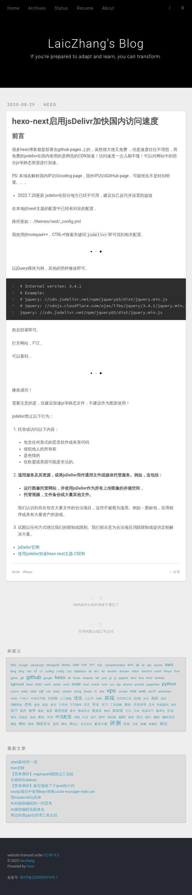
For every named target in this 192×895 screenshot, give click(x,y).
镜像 (143, 724)
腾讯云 (73, 724)
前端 (109, 698)
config (60, 671)
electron (146, 671)
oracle (95, 684)
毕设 (170, 711)
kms (133, 678)
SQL (99, 665)
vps (111, 690)
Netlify (66, 665)
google (47, 678)
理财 (77, 717)
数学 (73, 710)
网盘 (13, 724)
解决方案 (101, 724)
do (103, 671)
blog (21, 671)
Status (61, 8)
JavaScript (37, 665)
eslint (158, 671)
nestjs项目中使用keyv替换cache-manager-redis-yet (53, 791)
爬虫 (41, 717)
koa (141, 678)
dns (96, 671)
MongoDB (53, 665)
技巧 (14, 711)
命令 (146, 698)
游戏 (33, 717)
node (76, 684)
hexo (50, 104)
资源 (126, 724)
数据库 (97, 711)
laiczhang (27, 861)
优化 (78, 698)
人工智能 (65, 698)
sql (41, 691)
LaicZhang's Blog (96, 44)
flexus (168, 671)
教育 (49, 710)
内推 (99, 698)
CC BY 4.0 (51, 855)
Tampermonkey (115, 665)
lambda (159, 678)
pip (119, 684)
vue (133, 691)
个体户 (24, 698)
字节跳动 (76, 704)
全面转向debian (24, 780)
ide (97, 678)
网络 (31, 724)
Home (13, 8)
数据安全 (84, 710)
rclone (15, 691)
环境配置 (63, 717)
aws (169, 664)
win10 (152, 691)
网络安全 (43, 724)
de (90, 671)
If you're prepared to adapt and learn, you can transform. (95, 56)
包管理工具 (124, 698)
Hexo (30, 866)
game (14, 678)
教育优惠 (61, 711)
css (69, 671)
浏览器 (23, 717)
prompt (139, 684)
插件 (23, 711)
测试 (13, 717)
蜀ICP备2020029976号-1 (39, 877)
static (56, 691)
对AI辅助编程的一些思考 (31, 803)
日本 (137, 710)
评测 (115, 723)
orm (104, 684)
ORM (76, 665)
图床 (154, 698)
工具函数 (116, 704)
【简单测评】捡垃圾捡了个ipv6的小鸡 (42, 786)
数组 (107, 710)
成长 (174, 704)
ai (137, 664)
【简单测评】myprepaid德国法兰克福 (42, 774)
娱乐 (53, 704)
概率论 (160, 710)
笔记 (139, 717)
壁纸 (28, 705)
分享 (176, 572)
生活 (85, 717)
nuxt (86, 684)
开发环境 (139, 705)
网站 (22, 724)
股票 (56, 724)
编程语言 (168, 717)
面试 (163, 724)
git (22, 678)
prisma (127, 684)
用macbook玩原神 (26, 797)
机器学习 (148, 710)
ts (95, 691)
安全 (95, 705)
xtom (14, 698)
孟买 (87, 704)
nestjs (57, 684)
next (66, 684)
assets (158, 665)
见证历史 (86, 724)
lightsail (17, 684)
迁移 (135, 724)
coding (49, 671)
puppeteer (153, 684)
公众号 (89, 698)
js (115, 678)
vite (101, 691)
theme (88, 691)
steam (67, 691)
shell (33, 691)
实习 (105, 705)
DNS (13, 665)
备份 (37, 704)
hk (69, 678)
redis (24, 691)
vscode (123, 691)
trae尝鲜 (18, 768)
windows (164, 691)
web (142, 691)
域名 (164, 698)
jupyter (123, 678)
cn (41, 671)
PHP (84, 665)
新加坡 (117, 711)
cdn (17, 572)
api (149, 665)
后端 (137, 698)
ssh (48, 691)
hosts (76, 678)
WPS (131, 665)
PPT (92, 665)
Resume (85, 8)
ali (143, 665)
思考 (152, 704)
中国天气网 (38, 698)
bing (13, 671)
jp (110, 678)
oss (112, 684)
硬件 (102, 717)
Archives (37, 8)
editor (135, 671)
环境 (50, 717)
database (80, 671)
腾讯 (64, 724)
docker (112, 671)
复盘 (45, 704)
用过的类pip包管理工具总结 (34, 815)
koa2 (149, 678)
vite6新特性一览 (24, 762)
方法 (128, 710)
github (33, 677)
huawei (88, 678)
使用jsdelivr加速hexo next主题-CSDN (51, 553)
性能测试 (163, 704)
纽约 (148, 717)
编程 (156, 717)
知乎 (93, 717)
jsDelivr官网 (29, 547)
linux (29, 684)
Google (23, 665)
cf (35, 671)
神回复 (111, 717)
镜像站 (153, 724)
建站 (127, 705)
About (108, 8)
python (169, 684)
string (77, 691)
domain (124, 671)
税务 (131, 717)
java (104, 678)
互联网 (52, 698)
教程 (41, 710)
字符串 (63, 704)
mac (38, 684)
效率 (32, 711)
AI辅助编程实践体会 (27, 809)
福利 (122, 717)
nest (47, 684)
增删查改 (16, 704)
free (177, 671)
